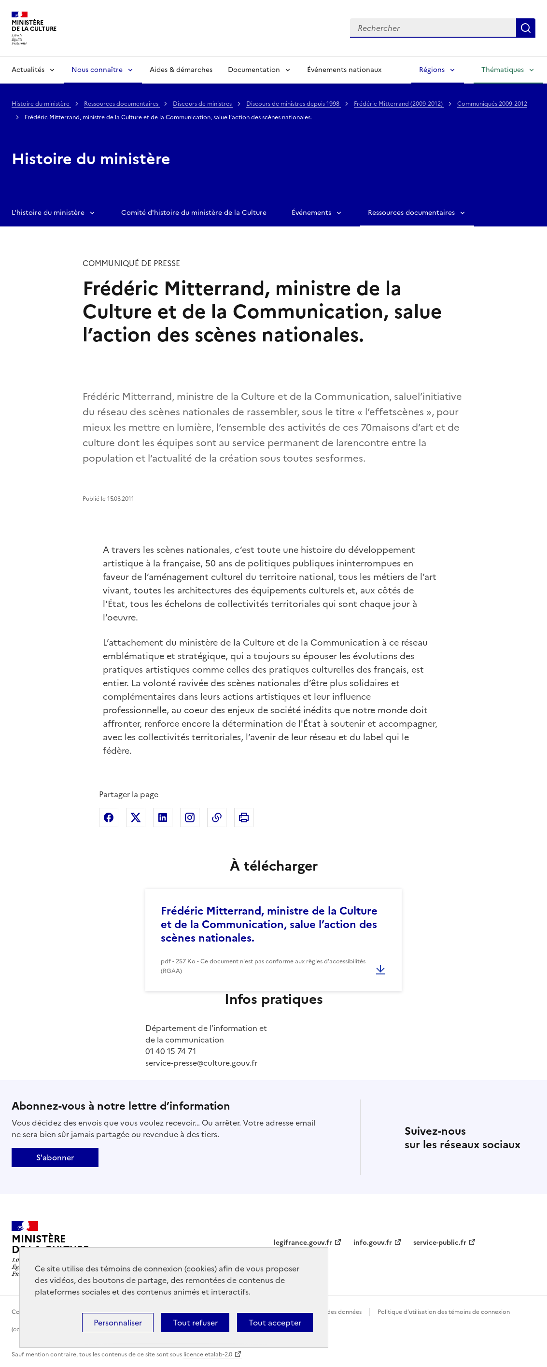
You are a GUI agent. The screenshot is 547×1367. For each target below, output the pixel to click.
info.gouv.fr (372, 1243)
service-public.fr (439, 1243)
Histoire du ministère (41, 103)
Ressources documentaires (122, 103)
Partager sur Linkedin (162, 817)
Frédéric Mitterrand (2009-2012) (399, 103)
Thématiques (502, 70)
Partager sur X (135, 817)
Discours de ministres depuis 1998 (293, 103)
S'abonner (55, 1157)
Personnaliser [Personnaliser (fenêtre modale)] (118, 1322)
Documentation (254, 70)
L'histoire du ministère (48, 213)
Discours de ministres (203, 103)
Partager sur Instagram (189, 817)
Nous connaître (97, 70)
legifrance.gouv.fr (303, 1243)
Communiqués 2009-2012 (492, 103)
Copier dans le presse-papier (216, 817)
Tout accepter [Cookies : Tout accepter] (275, 1322)
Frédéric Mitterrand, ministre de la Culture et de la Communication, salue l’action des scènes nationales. (269, 924)
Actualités (28, 70)
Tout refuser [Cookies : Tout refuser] (195, 1322)
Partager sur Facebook (108, 817)
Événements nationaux (344, 70)
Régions (432, 70)
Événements (311, 213)
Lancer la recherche (525, 28)
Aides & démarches (181, 70)
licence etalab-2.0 (207, 1354)
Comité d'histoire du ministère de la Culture (193, 213)
